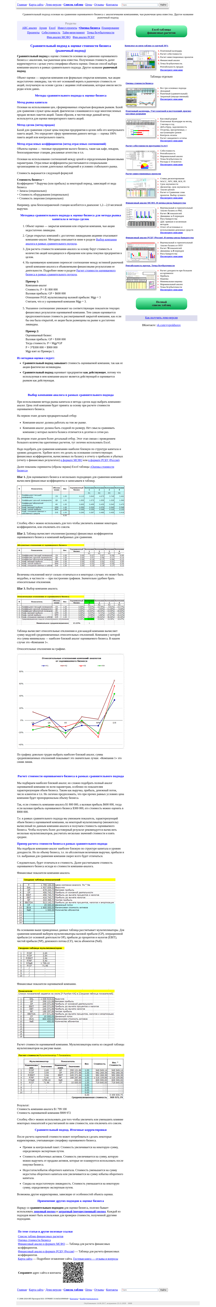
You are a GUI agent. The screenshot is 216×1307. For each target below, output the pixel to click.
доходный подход (45, 1211)
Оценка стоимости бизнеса (34, 1240)
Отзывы (99, 4)
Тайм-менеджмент (73, 32)
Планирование (110, 27)
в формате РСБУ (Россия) (103, 460)
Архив (43, 27)
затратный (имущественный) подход (82, 1211)
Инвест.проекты (67, 27)
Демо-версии (53, 4)
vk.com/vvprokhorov (169, 325)
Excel (52, 27)
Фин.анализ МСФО (59, 37)
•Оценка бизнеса (89, 27)
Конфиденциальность (89, 1299)
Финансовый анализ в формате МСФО (41, 1243)
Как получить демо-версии (161, 317)
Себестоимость (51, 32)
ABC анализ (29, 27)
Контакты (112, 4)
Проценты (33, 32)
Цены (88, 4)
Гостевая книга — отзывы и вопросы (95, 1258)
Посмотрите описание (171, 70)
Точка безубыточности (100, 32)
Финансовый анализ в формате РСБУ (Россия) (46, 1251)
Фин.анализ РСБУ (84, 37)
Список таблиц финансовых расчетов (40, 1236)
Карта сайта (36, 4)
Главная (22, 4)
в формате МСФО (71, 460)
